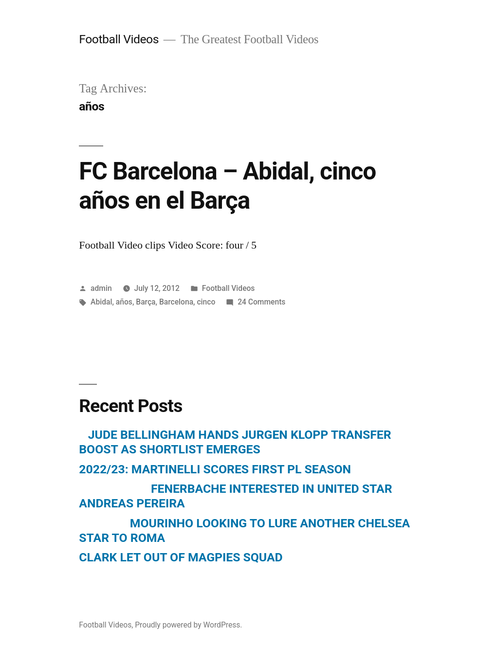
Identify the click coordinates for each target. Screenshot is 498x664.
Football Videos (119, 39)
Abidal (101, 301)
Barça (145, 301)
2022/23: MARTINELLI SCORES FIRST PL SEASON (215, 469)
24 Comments (261, 301)
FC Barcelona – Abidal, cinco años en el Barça (227, 185)
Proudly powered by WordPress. (188, 624)
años (124, 301)
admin (101, 288)
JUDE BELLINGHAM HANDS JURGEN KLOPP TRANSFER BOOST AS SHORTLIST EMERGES (235, 442)
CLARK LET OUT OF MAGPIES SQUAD (180, 557)
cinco (206, 301)
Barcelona (176, 301)
